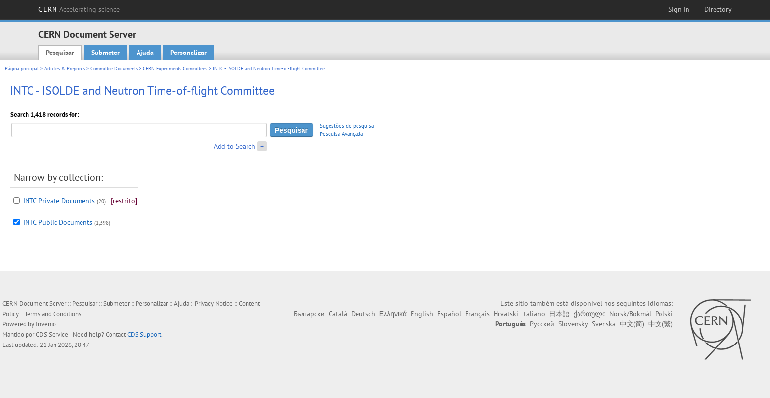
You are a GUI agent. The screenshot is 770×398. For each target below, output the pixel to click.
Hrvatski (506, 313)
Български (309, 313)
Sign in (678, 9)
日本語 (559, 313)
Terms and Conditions (53, 314)
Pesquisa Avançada (341, 134)
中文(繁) (660, 323)
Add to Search (234, 146)
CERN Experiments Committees (175, 68)
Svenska (604, 323)
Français (477, 313)
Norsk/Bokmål (630, 313)
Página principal (22, 68)
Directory (718, 9)
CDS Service (52, 334)
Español (449, 313)
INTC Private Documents (59, 200)
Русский (542, 323)
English (422, 313)
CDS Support (144, 334)
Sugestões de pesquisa (347, 125)
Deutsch (363, 313)
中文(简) (632, 323)
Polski (664, 313)
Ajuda (145, 52)
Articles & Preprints (64, 68)
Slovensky (573, 323)
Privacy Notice (214, 303)
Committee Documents (114, 68)
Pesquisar (60, 52)
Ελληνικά (393, 313)
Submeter (105, 52)
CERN (79, 9)
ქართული (589, 313)
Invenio (46, 324)
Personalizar (188, 52)
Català (338, 313)
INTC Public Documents (57, 222)
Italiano (533, 313)
